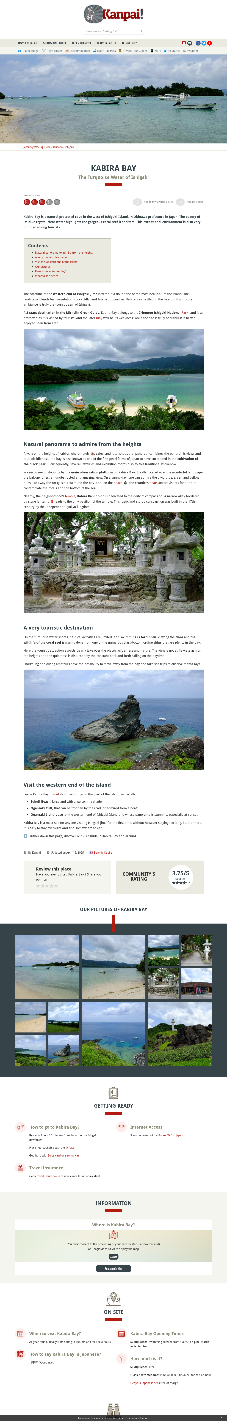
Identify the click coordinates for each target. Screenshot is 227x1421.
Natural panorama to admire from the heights (64, 253)
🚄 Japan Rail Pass (104, 51)
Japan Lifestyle (81, 43)
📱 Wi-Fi (155, 51)
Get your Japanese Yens (145, 1383)
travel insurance (47, 1176)
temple (70, 496)
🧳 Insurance (172, 51)
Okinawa (58, 147)
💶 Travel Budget (28, 51)
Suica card (54, 1155)
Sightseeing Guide (54, 43)
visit (56, 794)
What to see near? (46, 276)
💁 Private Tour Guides (133, 51)
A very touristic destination (51, 257)
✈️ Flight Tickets (52, 51)
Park (185, 312)
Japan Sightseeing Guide (37, 147)
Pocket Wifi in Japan (170, 1135)
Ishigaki (69, 147)
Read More (144, 1418)
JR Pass (70, 1148)
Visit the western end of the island (56, 262)
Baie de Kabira (103, 852)
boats (153, 483)
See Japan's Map (113, 1269)
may (99, 318)
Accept (113, 1257)
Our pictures (43, 267)
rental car (73, 1155)
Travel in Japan (27, 43)
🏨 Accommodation (77, 51)
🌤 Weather (190, 51)
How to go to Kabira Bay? (51, 271)
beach (118, 483)
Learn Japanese (107, 43)
